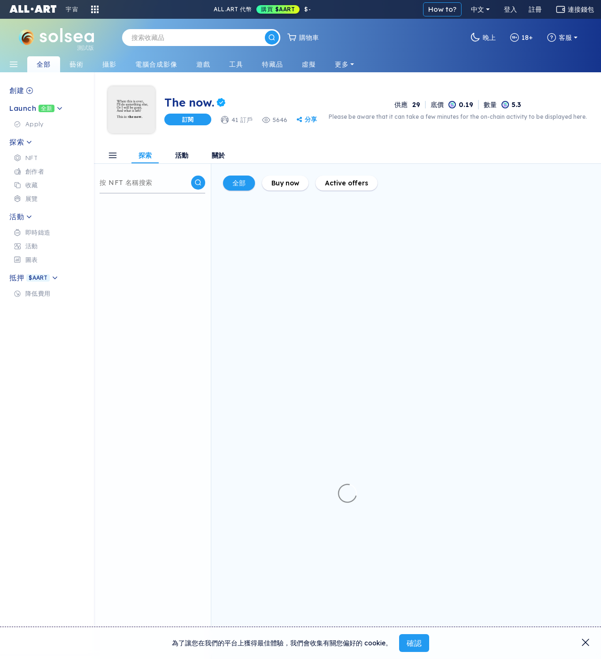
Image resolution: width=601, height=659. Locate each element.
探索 (145, 156)
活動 (181, 156)
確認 (414, 643)
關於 (218, 156)
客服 (559, 37)
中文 (477, 9)
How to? (442, 9)
